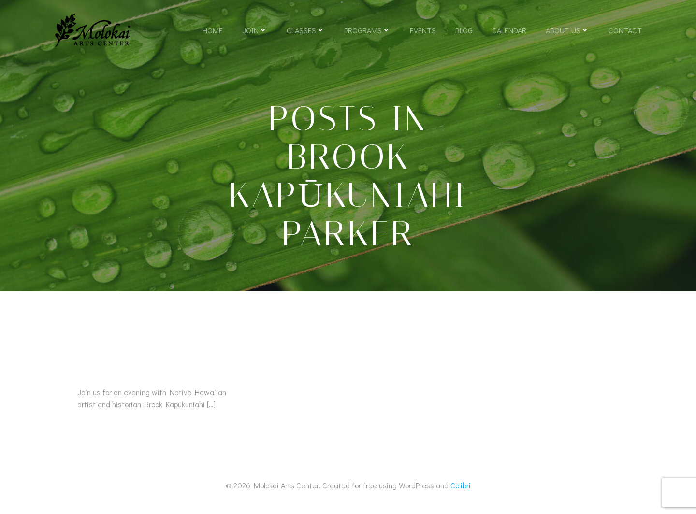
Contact (625, 30)
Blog (464, 30)
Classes (306, 30)
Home (213, 30)
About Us (567, 30)
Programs (367, 30)
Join (254, 30)
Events (423, 30)
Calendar (509, 30)
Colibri (460, 485)
